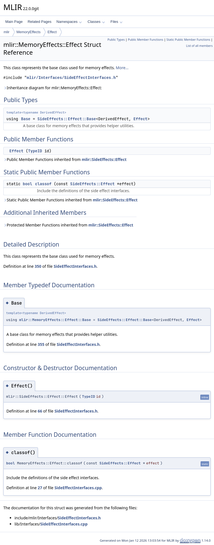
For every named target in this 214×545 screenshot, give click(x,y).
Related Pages (39, 22)
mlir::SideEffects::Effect (104, 159)
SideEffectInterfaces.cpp (78, 487)
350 (38, 266)
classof (43, 183)
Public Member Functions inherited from (65, 159)
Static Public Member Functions (188, 40)
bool (27, 183)
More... (122, 67)
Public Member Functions (145, 40)
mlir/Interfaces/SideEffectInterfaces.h (71, 77)
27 (40, 487)
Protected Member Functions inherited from (68, 225)
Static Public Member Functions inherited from (70, 199)
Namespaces (69, 22)
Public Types (116, 40)
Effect (52, 32)
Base (25, 118)
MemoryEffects (28, 32)
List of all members (199, 46)
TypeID (35, 150)
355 (41, 344)
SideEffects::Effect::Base (66, 118)
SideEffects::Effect (92, 183)
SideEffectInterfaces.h (75, 266)
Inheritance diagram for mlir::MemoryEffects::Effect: (52, 87)
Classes (96, 22)
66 (40, 411)
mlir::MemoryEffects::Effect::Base (55, 319)
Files (117, 22)
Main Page (14, 22)
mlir (6, 32)
